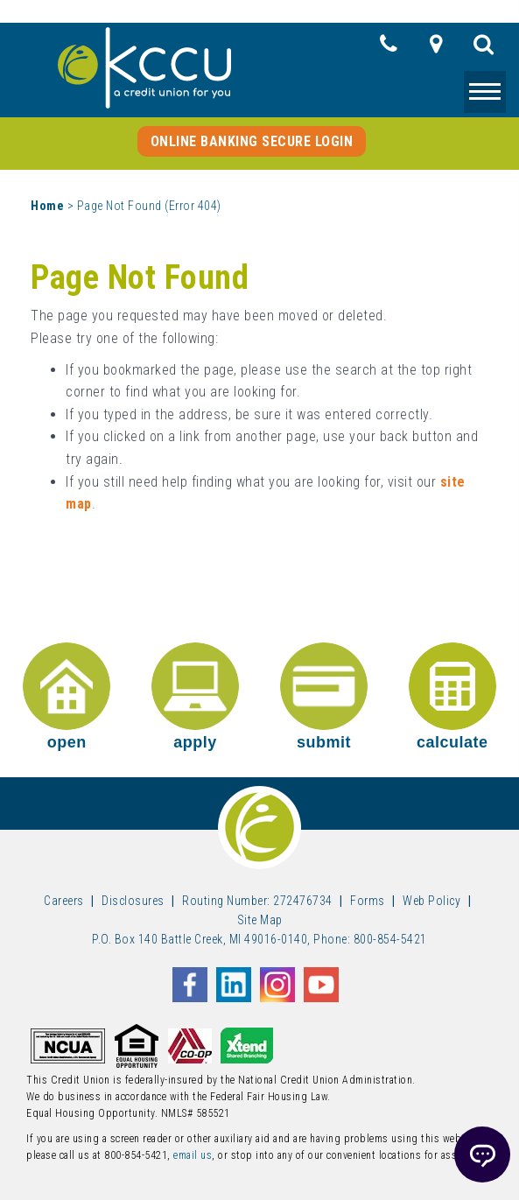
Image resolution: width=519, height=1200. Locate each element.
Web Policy (431, 901)
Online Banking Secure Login (252, 141)
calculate (452, 696)
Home (47, 206)
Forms (367, 901)
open (66, 696)
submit (324, 696)
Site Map (260, 920)
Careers (64, 901)
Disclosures (133, 901)
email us (192, 1155)
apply (195, 696)
